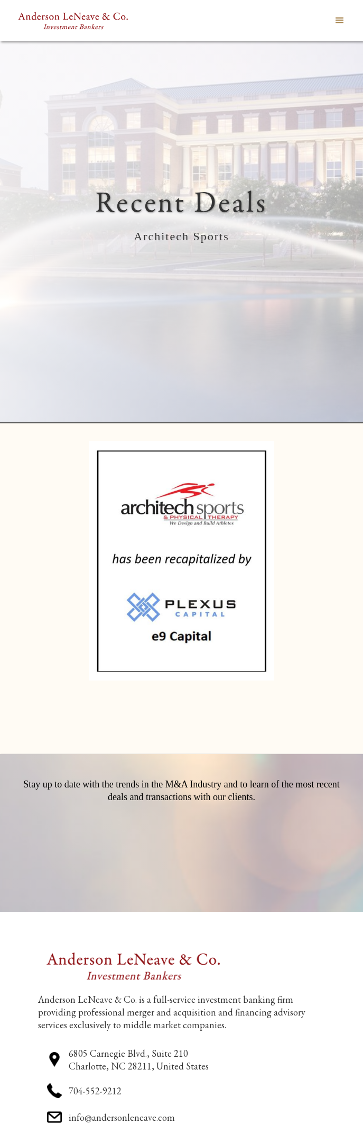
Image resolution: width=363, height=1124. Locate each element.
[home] (70, 20)
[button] (340, 21)
